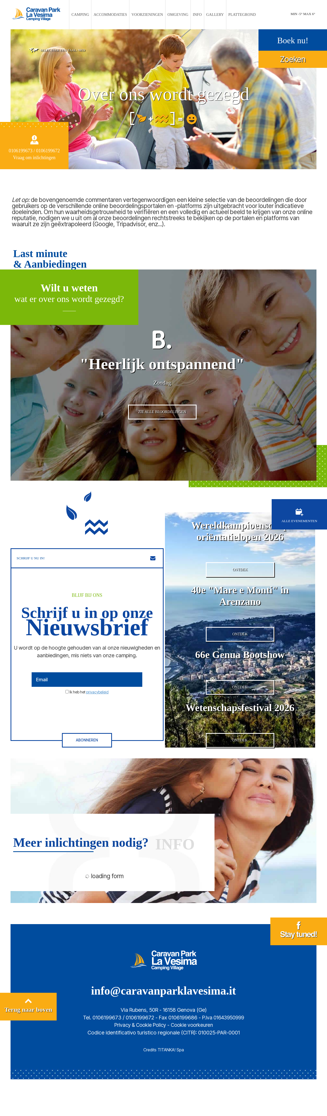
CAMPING (88, 15)
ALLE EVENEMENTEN (299, 536)
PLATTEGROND (235, 15)
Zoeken (293, 58)
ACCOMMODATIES (115, 15)
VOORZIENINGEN (148, 15)
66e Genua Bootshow (240, 683)
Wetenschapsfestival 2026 (240, 740)
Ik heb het (89, 712)
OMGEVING (176, 15)
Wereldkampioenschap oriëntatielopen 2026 (240, 551)
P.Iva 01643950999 (223, 1054)
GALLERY (210, 15)
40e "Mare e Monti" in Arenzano (240, 620)
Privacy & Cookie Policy (139, 1061)
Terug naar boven (28, 1044)
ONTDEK (240, 594)
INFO (194, 15)
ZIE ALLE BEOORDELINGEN (162, 434)
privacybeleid (97, 712)
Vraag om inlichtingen (34, 156)
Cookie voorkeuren (193, 1061)
